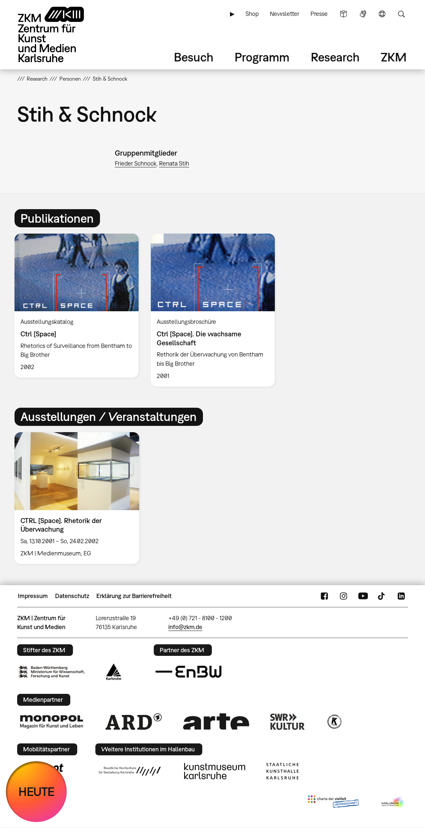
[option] (77, 306)
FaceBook (324, 596)
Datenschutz (72, 595)
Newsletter (284, 13)
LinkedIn (401, 596)
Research (335, 57)
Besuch (193, 57)
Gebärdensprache (363, 14)
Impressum (33, 595)
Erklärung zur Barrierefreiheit (134, 595)
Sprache (382, 14)
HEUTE (36, 791)
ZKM (394, 57)
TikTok (382, 596)
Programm (262, 57)
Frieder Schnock (135, 163)
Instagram (343, 596)
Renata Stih (174, 163)
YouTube (363, 596)
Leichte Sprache (343, 14)
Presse (319, 13)
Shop (252, 13)
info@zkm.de (185, 626)
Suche (401, 14)
